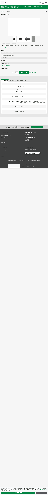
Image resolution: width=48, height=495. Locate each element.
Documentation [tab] (21, 80)
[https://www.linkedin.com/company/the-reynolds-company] (31, 149)
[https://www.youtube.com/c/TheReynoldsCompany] (36, 149)
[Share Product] (43, 11)
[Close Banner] (46, 6)
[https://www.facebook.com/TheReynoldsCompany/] (26, 149)
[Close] (41, 493)
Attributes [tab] (5, 80)
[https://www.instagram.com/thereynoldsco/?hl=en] (34, 149)
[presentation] (5, 80)
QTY (13, 72)
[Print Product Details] (46, 11)
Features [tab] (12, 80)
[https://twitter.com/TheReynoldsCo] (29, 149)
